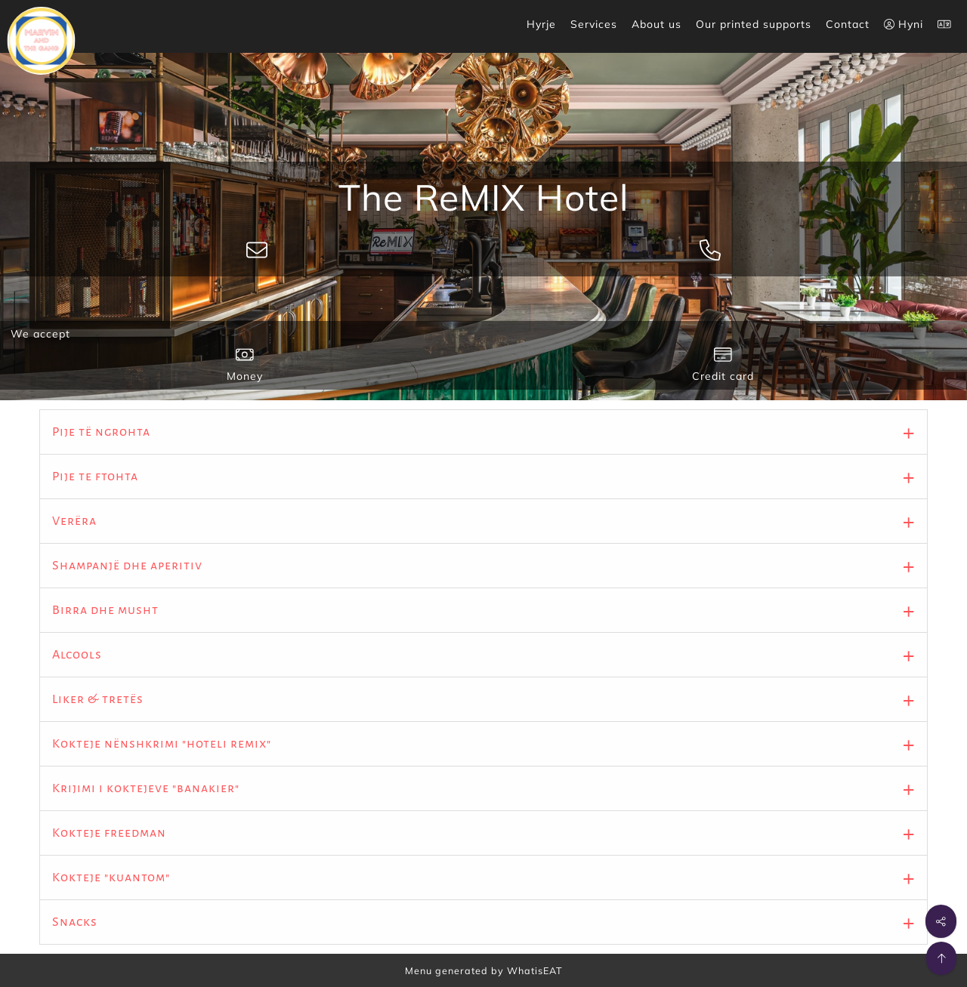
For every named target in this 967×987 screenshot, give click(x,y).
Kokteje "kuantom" (111, 877)
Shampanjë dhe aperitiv (127, 565)
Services (593, 24)
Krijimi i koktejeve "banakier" (145, 788)
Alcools (77, 655)
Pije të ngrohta (101, 432)
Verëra (74, 521)
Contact (848, 24)
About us (656, 24)
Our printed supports (753, 24)
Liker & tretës (98, 699)
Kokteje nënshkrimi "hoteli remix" (161, 744)
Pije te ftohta (95, 476)
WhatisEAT (535, 970)
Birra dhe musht (105, 610)
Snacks (74, 922)
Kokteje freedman (109, 833)
